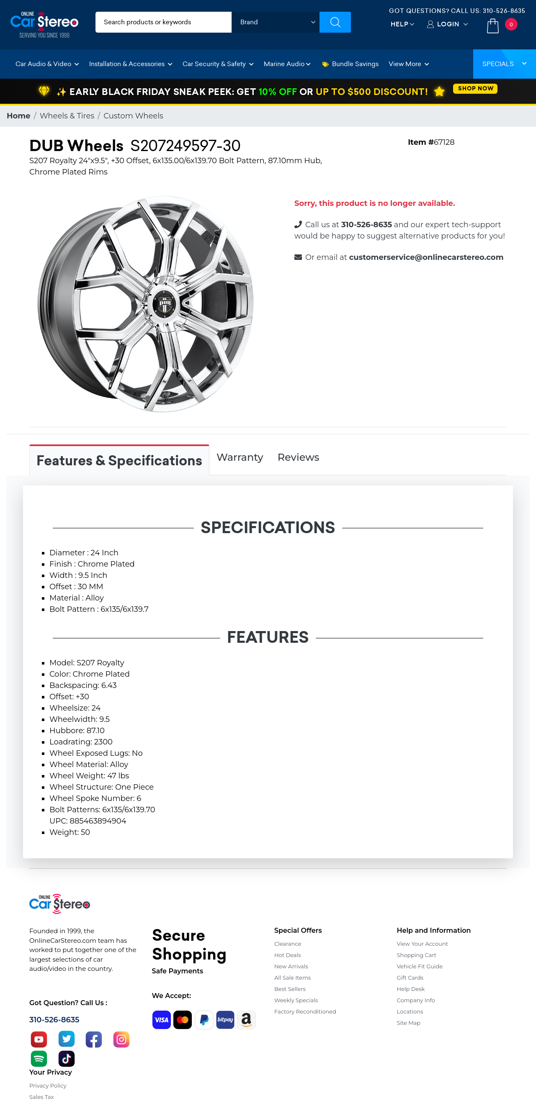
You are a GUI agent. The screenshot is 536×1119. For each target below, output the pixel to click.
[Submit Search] (335, 22)
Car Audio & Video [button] (47, 63)
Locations (410, 1011)
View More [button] (409, 63)
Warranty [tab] (239, 457)
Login (448, 24)
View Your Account (422, 943)
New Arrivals (291, 966)
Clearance (287, 943)
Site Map (409, 1022)
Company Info (416, 1000)
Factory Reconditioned (305, 1011)
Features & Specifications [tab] (119, 461)
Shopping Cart (417, 955)
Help (400, 24)
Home (19, 116)
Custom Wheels (133, 116)
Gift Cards (410, 977)
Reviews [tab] (299, 457)
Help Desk (411, 989)
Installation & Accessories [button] (131, 63)
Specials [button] (504, 63)
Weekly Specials (296, 1000)
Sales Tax (41, 1096)
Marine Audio (287, 63)
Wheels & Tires (67, 116)
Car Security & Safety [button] (218, 63)
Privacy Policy (47, 1085)
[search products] (163, 22)
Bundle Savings (350, 63)
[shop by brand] (276, 22)
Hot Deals (287, 955)
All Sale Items (292, 977)
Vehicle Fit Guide (420, 966)
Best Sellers (290, 989)
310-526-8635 (504, 11)
